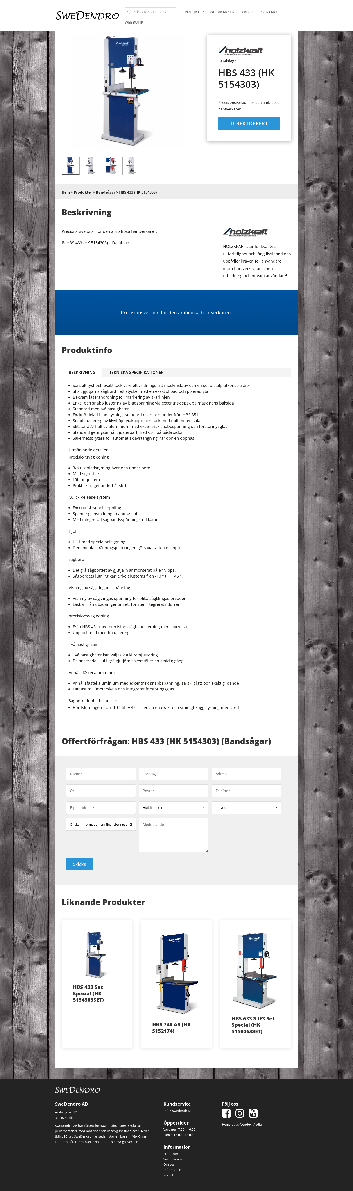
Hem (66, 192)
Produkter (193, 12)
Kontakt (268, 12)
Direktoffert (249, 123)
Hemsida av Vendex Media (242, 1124)
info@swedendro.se (178, 1111)
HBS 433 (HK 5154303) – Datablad (97, 242)
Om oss (247, 12)
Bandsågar (105, 192)
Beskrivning (82, 372)
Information (172, 1170)
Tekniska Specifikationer (136, 372)
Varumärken (222, 12)
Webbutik (134, 23)
